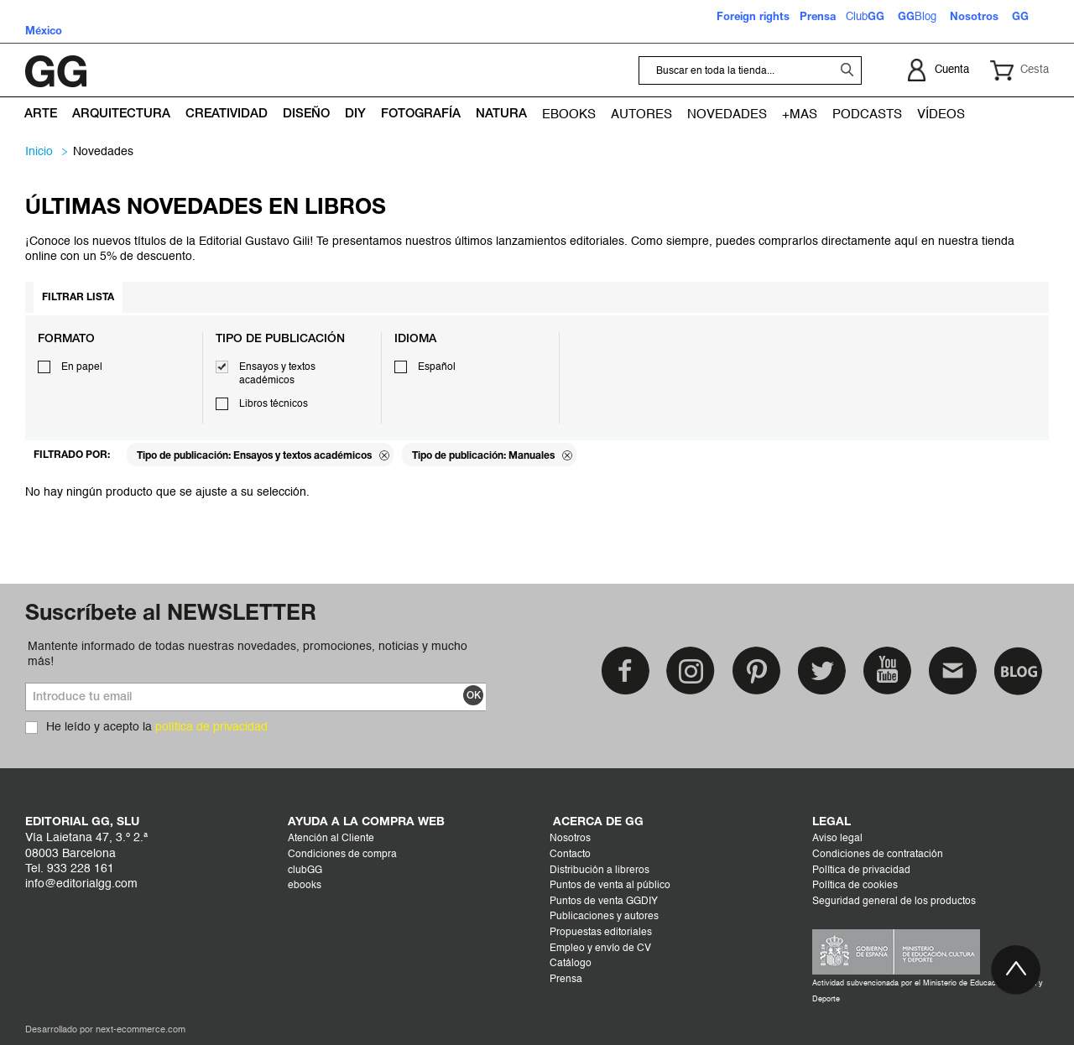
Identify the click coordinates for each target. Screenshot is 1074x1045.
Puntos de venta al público (610, 886)
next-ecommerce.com (140, 1030)
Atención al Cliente (331, 839)
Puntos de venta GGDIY (604, 902)
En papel (81, 367)
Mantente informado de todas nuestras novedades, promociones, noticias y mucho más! (247, 654)
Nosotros (570, 839)
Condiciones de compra (342, 855)
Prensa (566, 980)
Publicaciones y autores (604, 917)
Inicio (39, 152)
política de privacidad (211, 727)
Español (437, 367)
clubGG (305, 871)
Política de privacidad (861, 871)
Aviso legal (837, 839)
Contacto (570, 855)
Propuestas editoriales (601, 933)
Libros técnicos (273, 404)
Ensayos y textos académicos (277, 374)
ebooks (304, 886)
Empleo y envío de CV (600, 949)
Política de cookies (855, 886)
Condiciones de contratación (877, 855)
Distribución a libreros (599, 871)
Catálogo (571, 964)
